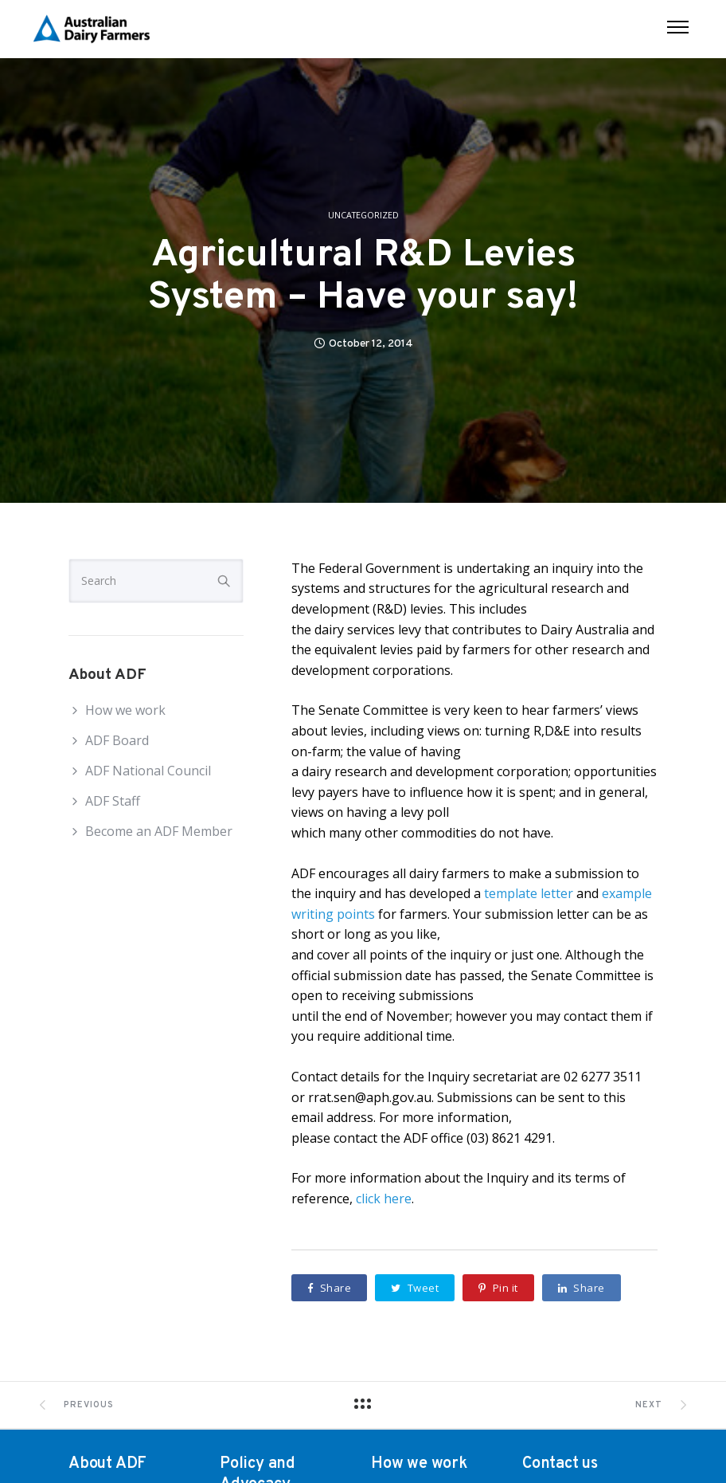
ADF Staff (112, 801)
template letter (528, 893)
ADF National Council (148, 770)
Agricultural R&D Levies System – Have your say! (363, 277)
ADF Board (117, 740)
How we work (125, 710)
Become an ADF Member (158, 831)
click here (384, 1198)
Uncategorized (363, 215)
